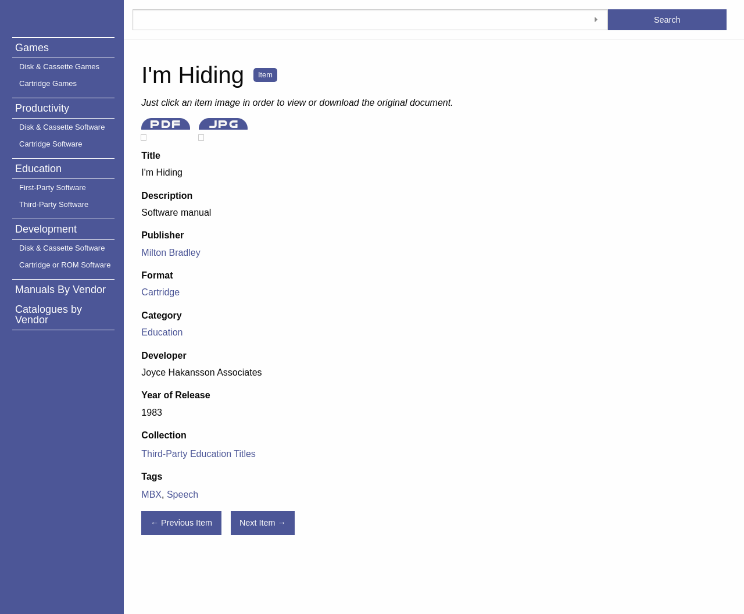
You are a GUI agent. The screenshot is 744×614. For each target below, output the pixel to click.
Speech (182, 494)
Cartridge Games (48, 83)
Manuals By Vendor (60, 289)
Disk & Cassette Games (59, 66)
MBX (151, 494)
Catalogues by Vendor (48, 315)
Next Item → (262, 522)
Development (46, 229)
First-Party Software (52, 187)
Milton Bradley (170, 253)
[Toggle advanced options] (596, 19)
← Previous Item (181, 522)
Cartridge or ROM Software (65, 264)
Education (38, 168)
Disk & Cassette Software (62, 127)
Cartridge (160, 292)
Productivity (42, 108)
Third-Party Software (53, 204)
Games (32, 47)
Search (667, 19)
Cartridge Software (50, 144)
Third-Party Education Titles (198, 454)
